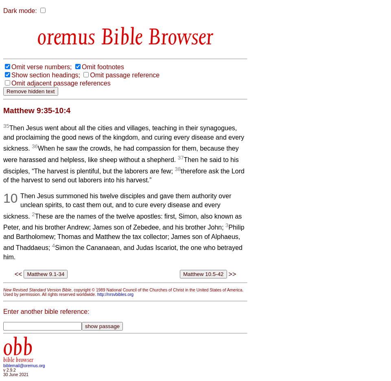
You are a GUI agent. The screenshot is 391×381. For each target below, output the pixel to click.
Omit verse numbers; (41, 67)
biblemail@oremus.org (24, 365)
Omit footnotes (103, 67)
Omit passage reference (124, 75)
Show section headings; (45, 75)
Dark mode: (20, 10)
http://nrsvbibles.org (115, 294)
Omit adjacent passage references (61, 83)
